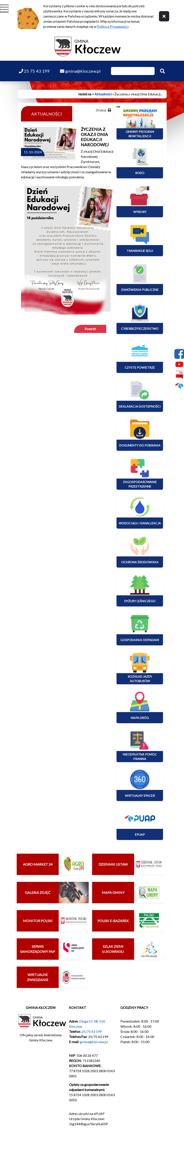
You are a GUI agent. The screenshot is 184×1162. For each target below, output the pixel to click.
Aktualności (103, 94)
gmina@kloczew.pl (94, 1042)
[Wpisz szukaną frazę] (133, 71)
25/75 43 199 (92, 1031)
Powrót (90, 329)
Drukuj (103, 110)
